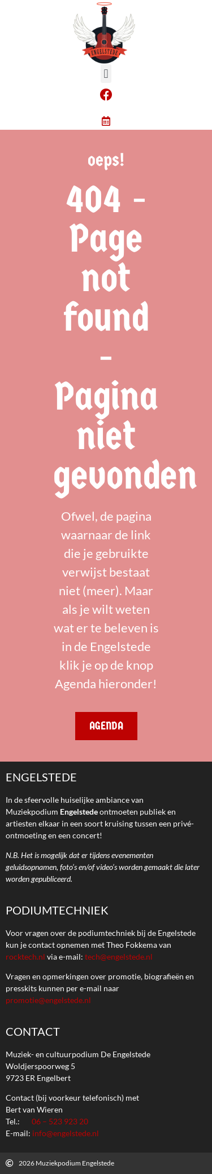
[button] (106, 73)
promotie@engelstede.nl (48, 1000)
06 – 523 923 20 (60, 1121)
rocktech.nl (25, 956)
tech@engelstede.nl (119, 956)
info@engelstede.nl (65, 1133)
